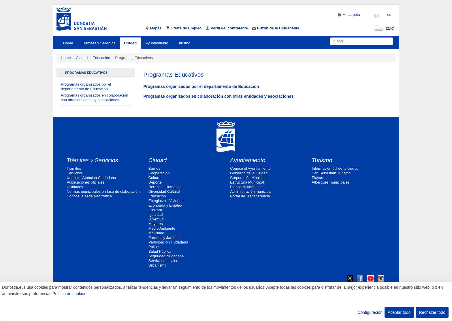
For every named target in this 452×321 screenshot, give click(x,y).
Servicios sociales (163, 260)
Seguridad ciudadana (166, 256)
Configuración (369, 312)
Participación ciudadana (168, 242)
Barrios (154, 168)
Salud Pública (160, 251)
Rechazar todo (432, 312)
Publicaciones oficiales (85, 182)
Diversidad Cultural (164, 191)
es (389, 14)
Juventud (156, 219)
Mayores (155, 224)
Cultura (154, 177)
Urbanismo (157, 265)
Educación (101, 58)
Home (68, 43)
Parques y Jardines (164, 237)
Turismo (183, 43)
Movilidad (156, 233)
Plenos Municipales (246, 187)
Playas (317, 177)
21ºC (382, 28)
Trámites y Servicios (99, 43)
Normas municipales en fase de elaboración (103, 191)
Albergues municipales (331, 182)
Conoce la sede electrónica (89, 196)
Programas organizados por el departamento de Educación (86, 86)
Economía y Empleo (165, 205)
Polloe (153, 247)
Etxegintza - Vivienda (166, 201)
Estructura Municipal (247, 182)
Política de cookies (69, 293)
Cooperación (159, 173)
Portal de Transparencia (250, 196)
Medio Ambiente (161, 228)
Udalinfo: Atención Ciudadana (91, 177)
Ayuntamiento (156, 43)
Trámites (74, 168)
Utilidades (75, 187)
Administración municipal (251, 191)
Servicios (74, 173)
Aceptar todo (399, 312)
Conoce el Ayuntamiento (250, 168)
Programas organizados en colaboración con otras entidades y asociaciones (94, 97)
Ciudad (130, 43)
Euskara (155, 210)
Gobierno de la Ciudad (249, 173)
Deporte (155, 182)
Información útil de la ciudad (335, 168)
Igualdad (155, 214)
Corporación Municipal (248, 177)
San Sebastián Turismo (331, 173)
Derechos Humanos (165, 187)
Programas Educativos (86, 72)
